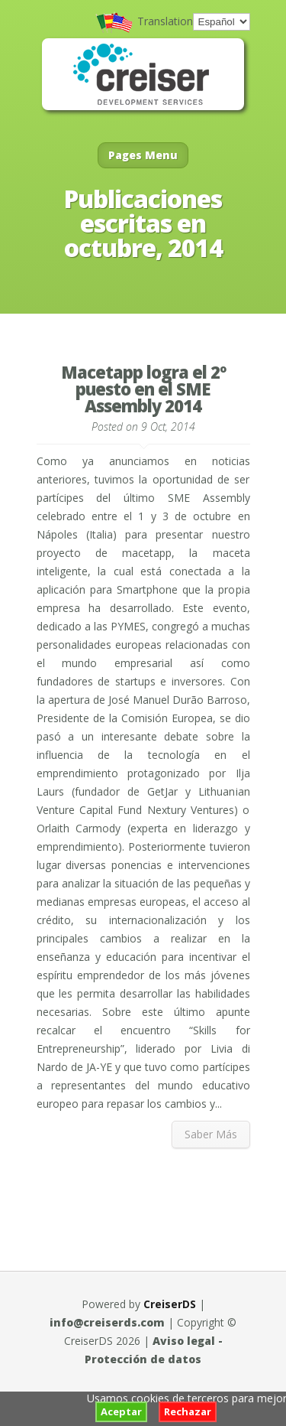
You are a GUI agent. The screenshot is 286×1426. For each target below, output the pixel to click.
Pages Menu (143, 155)
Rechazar (187, 1411)
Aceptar (121, 1411)
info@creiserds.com (107, 1322)
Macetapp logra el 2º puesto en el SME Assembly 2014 (143, 388)
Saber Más (211, 1134)
